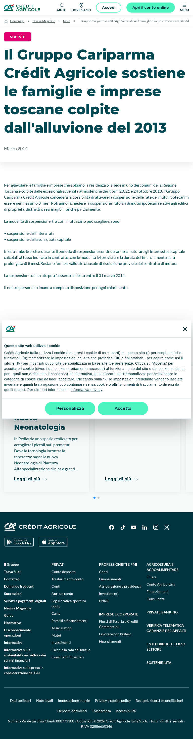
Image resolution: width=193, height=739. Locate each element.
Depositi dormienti (72, 711)
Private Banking (162, 612)
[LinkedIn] (145, 527)
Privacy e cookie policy (113, 700)
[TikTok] (123, 527)
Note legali (44, 700)
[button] (94, 498)
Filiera (152, 577)
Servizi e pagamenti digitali (25, 601)
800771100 (65, 721)
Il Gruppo (11, 564)
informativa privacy (86, 390)
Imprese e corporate (118, 614)
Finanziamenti (110, 579)
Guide (8, 615)
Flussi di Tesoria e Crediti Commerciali (118, 624)
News (66, 21)
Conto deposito (64, 572)
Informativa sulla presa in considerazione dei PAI (23, 670)
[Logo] (22, 7)
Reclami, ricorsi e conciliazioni (159, 700)
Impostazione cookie (74, 700)
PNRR (104, 601)
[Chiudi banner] (184, 328)
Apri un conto (62, 593)
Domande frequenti (19, 586)
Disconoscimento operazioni (17, 632)
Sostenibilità (159, 662)
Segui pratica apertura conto (69, 603)
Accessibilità (126, 711)
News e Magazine (43, 21)
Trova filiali (12, 572)
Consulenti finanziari (68, 657)
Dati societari (20, 700)
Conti (56, 586)
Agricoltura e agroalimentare (162, 567)
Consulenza (156, 599)
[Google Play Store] (19, 542)
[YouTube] (134, 527)
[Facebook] (112, 527)
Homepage (17, 21)
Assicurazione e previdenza (120, 586)
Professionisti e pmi (118, 564)
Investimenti (61, 642)
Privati (58, 564)
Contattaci (12, 579)
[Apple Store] (53, 542)
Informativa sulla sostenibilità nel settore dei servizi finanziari (25, 655)
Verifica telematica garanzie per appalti (166, 628)
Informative (13, 642)
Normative (12, 622)
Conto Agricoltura (161, 584)
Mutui (56, 635)
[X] (167, 527)
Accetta (123, 408)
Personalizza (70, 408)
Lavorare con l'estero (115, 634)
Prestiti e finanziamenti (69, 620)
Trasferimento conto (67, 579)
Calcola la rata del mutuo (71, 650)
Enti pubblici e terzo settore (166, 646)
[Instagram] (156, 527)
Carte (56, 613)
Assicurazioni (62, 628)
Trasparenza (101, 711)
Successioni (13, 593)
